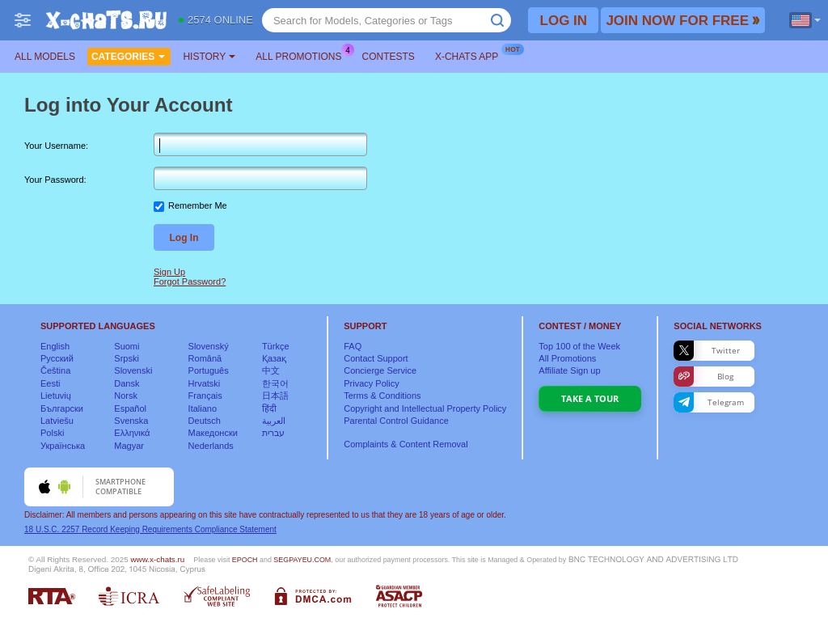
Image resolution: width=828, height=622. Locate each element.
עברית (273, 433)
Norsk (125, 395)
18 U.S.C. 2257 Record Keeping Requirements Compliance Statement (150, 529)
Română (205, 358)
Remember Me (197, 205)
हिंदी (269, 408)
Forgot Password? (190, 281)
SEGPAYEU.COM (302, 560)
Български (61, 408)
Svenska (131, 420)
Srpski (126, 358)
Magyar (129, 446)
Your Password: (55, 179)
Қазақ (274, 358)
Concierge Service (380, 370)
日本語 (275, 395)
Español (130, 408)
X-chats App (470, 55)
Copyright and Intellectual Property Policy (425, 408)
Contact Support (376, 358)
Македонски (213, 433)
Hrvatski (204, 383)
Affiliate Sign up (569, 370)
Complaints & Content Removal (405, 444)
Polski (52, 433)
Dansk (126, 383)
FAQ (352, 346)
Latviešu (57, 420)
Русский (57, 358)
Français (205, 395)
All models (45, 56)
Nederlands (211, 446)
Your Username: (56, 145)
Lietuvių (55, 395)
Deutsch (204, 420)
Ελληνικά (132, 433)
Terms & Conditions (382, 395)
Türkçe (275, 346)
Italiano (202, 408)
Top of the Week (579, 346)
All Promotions (302, 55)
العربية (273, 420)
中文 (271, 370)
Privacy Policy (371, 383)
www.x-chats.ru (157, 559)
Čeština (55, 370)
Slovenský (208, 346)
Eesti (50, 383)
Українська (62, 446)
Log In (184, 237)
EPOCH (245, 560)
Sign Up (169, 272)
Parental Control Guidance (396, 420)
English (55, 346)
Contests (388, 56)
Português (208, 370)
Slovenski (133, 370)
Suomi (126, 346)
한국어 (275, 383)
